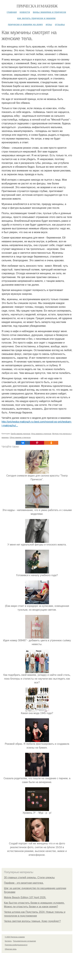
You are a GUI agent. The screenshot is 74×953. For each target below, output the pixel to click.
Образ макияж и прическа (20, 437)
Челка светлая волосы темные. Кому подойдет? (32, 921)
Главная (12, 12)
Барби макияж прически (20, 434)
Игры (49, 24)
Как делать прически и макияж (36, 18)
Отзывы (60, 24)
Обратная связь (11, 949)
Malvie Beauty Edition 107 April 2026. (25, 897)
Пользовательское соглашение (24, 941)
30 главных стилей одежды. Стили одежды (29, 877)
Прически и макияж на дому (25, 24)
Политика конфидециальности (16, 945)
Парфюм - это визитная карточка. (24, 883)
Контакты (8, 941)
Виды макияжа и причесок (49, 12)
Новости (25, 12)
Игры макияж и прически (41, 434)
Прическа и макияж (37, 6)
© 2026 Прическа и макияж (15, 937)
